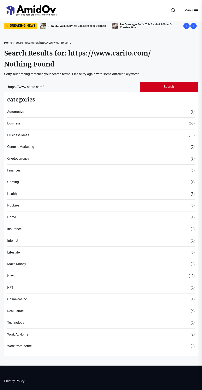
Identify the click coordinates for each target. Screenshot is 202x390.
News (11, 276)
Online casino (17, 299)
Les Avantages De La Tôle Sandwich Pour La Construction (147, 26)
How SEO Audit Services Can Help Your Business (78, 25)
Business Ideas (18, 135)
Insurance (14, 229)
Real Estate (15, 311)
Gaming (13, 182)
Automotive (15, 112)
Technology (15, 323)
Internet (12, 241)
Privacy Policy (14, 381)
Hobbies (13, 205)
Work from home (19, 346)
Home (11, 217)
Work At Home (17, 334)
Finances (13, 170)
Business (13, 123)
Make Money (16, 264)
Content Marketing (20, 147)
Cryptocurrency (18, 159)
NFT (10, 288)
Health (12, 194)
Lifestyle (13, 252)
